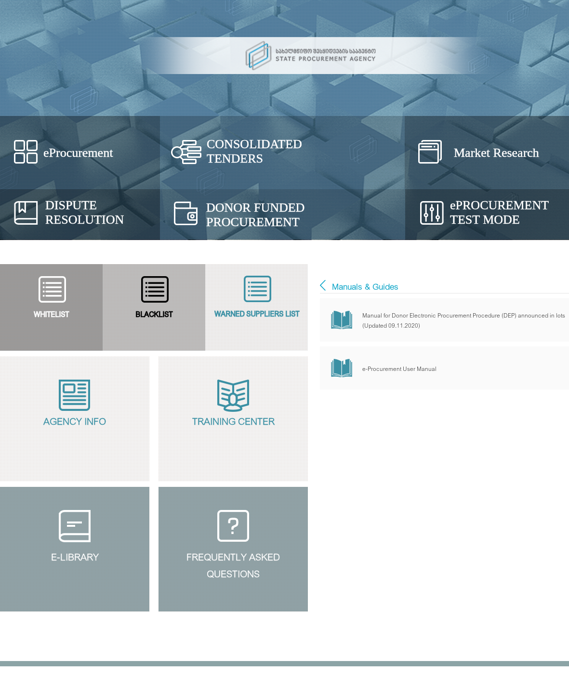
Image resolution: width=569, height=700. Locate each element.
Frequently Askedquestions (233, 563)
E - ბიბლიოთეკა (323, 285)
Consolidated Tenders (254, 151)
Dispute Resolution (84, 212)
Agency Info (74, 420)
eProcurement (78, 153)
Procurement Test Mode (499, 212)
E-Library (75, 555)
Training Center (233, 420)
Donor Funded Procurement (255, 215)
